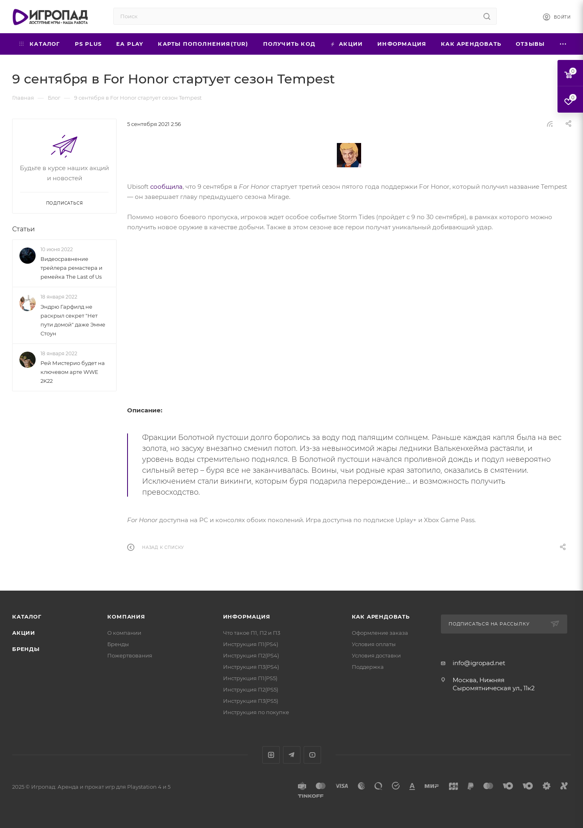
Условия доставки (376, 655)
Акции (23, 633)
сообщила (166, 186)
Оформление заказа (380, 633)
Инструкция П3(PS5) (250, 701)
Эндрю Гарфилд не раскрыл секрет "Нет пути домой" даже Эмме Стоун (72, 320)
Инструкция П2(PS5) (250, 689)
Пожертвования (129, 655)
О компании (124, 633)
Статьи (23, 229)
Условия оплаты (374, 644)
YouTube (312, 755)
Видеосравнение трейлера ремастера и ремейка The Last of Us (71, 268)
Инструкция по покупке (256, 712)
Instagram (271, 755)
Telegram (291, 755)
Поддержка (368, 667)
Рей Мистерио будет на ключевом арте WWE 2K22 (72, 372)
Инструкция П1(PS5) (250, 678)
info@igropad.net (479, 663)
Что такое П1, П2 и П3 (251, 633)
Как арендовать (381, 616)
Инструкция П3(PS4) (251, 667)
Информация (246, 616)
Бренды (26, 649)
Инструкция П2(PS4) (251, 655)
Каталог (27, 616)
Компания (126, 616)
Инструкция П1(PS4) (250, 644)
